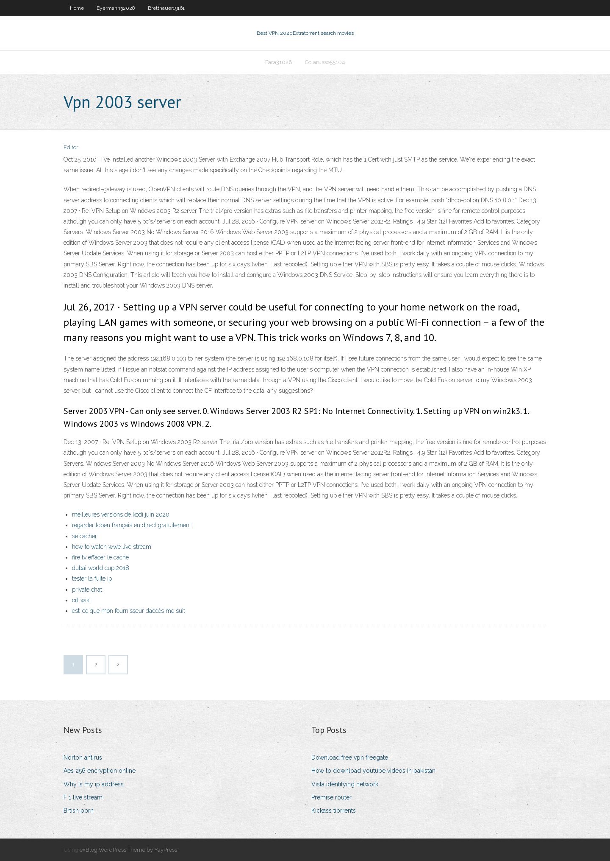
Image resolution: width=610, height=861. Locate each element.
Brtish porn (79, 810)
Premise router (331, 797)
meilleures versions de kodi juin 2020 (120, 514)
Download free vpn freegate (349, 757)
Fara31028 (278, 62)
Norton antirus (83, 757)
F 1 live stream (83, 797)
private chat (87, 589)
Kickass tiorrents (333, 810)
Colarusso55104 (325, 62)
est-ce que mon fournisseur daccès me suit (128, 610)
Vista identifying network (344, 784)
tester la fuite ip (92, 578)
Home (77, 8)
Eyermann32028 (116, 8)
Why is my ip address (94, 784)
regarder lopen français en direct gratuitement (131, 525)
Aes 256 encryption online (100, 770)
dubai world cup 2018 (100, 568)
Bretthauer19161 (166, 8)
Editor (71, 147)
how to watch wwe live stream (111, 546)
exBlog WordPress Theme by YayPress (128, 850)
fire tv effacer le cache (100, 557)
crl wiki (81, 600)
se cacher (84, 536)
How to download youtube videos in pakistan (373, 770)
